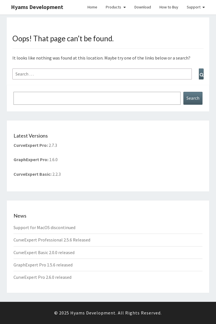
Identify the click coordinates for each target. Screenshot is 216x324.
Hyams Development (37, 6)
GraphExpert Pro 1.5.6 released (43, 265)
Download (142, 7)
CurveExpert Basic (32, 174)
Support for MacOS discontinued (44, 227)
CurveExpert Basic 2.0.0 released (44, 252)
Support (194, 7)
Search (192, 98)
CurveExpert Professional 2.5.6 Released (52, 240)
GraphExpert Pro (30, 159)
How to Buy (168, 7)
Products (113, 7)
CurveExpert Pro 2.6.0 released (42, 277)
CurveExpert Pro (30, 145)
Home (92, 7)
